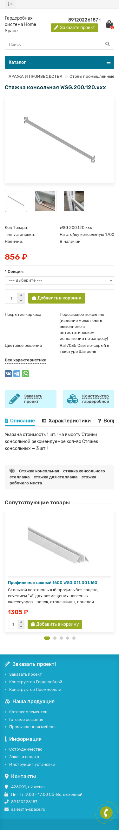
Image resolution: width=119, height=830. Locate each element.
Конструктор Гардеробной (35, 681)
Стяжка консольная (39, 471)
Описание (20, 421)
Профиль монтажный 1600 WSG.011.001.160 (52, 582)
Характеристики (66, 421)
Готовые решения (26, 719)
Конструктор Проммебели (35, 689)
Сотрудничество (25, 749)
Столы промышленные (91, 76)
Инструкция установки (32, 764)
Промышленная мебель (32, 726)
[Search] (59, 44)
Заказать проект (25, 674)
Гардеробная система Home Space (20, 24)
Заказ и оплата (24, 756)
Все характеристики (25, 360)
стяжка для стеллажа (55, 477)
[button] (47, 638)
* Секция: (14, 271)
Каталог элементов (28, 712)
